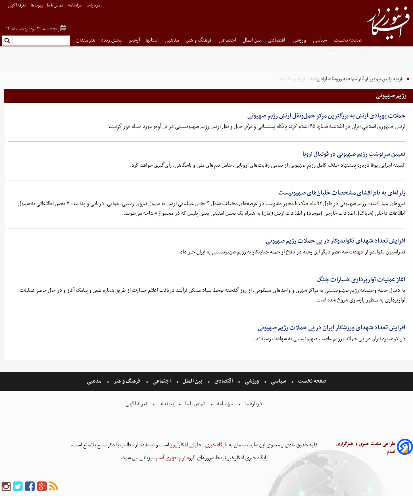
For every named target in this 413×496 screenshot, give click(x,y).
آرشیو (134, 40)
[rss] (53, 487)
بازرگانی (353, 52)
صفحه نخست (348, 40)
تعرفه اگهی (17, 5)
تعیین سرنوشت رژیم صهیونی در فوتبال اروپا (353, 154)
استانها (152, 40)
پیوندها (37, 5)
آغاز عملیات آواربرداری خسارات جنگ (361, 279)
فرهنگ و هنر (199, 40)
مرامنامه (75, 5)
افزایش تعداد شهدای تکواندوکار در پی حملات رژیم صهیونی (335, 241)
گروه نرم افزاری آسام (175, 458)
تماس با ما (55, 5)
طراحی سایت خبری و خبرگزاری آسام (365, 448)
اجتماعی (228, 40)
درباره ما (93, 5)
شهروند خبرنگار (323, 52)
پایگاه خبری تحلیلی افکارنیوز (198, 445)
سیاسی (320, 40)
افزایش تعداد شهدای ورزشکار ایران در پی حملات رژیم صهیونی (331, 327)
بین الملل (252, 40)
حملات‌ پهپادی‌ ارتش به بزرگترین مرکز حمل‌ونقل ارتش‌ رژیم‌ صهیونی (326, 116)
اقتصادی (277, 40)
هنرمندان (86, 40)
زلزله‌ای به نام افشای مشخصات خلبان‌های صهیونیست (341, 193)
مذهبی (172, 40)
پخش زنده (112, 40)
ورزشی (299, 40)
